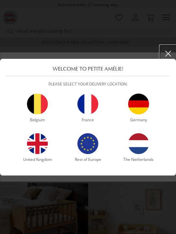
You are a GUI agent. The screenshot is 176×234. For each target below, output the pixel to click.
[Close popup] (168, 53)
